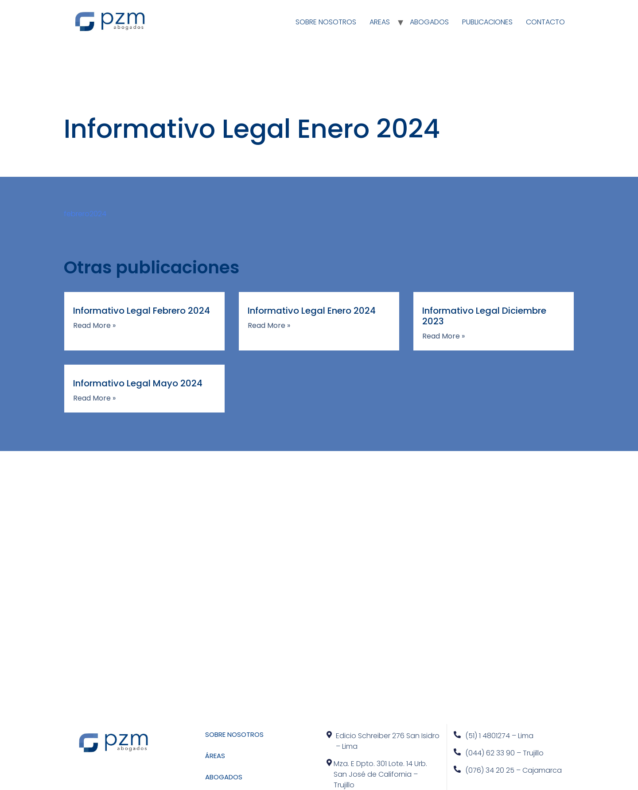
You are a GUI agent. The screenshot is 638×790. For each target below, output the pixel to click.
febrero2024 (85, 214)
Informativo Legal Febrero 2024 (141, 310)
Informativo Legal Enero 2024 (312, 310)
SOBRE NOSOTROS (326, 22)
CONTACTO (545, 22)
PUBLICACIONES (487, 22)
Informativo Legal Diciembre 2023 (484, 315)
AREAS (380, 22)
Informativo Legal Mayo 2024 (137, 383)
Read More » (94, 325)
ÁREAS (215, 755)
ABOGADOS (429, 22)
